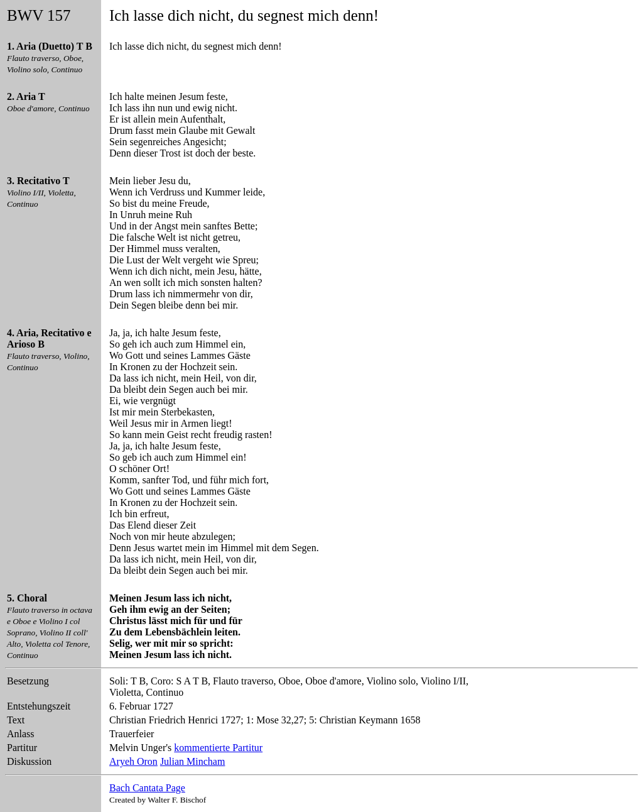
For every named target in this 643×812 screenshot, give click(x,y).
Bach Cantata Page (147, 787)
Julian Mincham (192, 761)
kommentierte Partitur (218, 747)
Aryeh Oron (133, 761)
